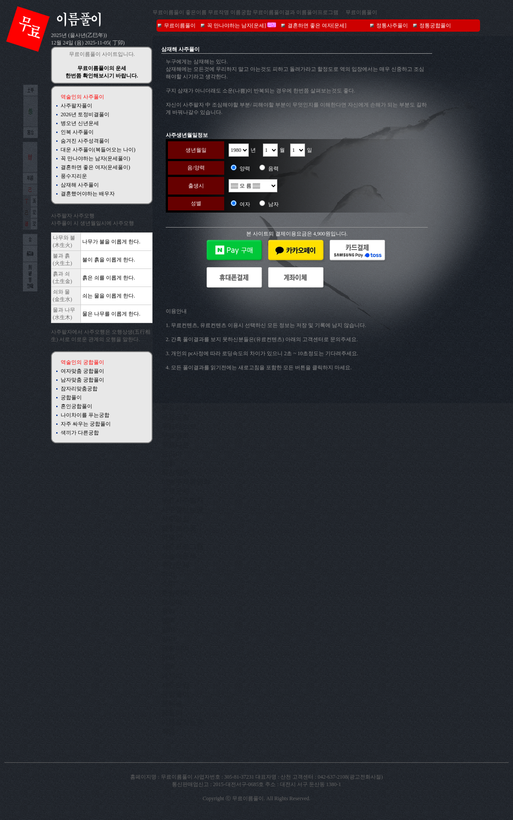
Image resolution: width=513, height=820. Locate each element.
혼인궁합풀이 (76, 406)
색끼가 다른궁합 (80, 433)
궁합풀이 (71, 397)
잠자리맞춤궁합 (79, 389)
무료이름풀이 (361, 12)
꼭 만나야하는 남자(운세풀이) (95, 158)
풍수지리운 (74, 176)
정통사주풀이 (392, 25)
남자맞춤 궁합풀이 (82, 380)
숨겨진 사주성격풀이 (85, 141)
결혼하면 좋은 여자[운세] (316, 25)
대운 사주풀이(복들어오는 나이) (98, 150)
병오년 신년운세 (80, 123)
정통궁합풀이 (435, 25)
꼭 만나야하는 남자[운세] (236, 25)
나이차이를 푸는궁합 (85, 415)
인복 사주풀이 (77, 132)
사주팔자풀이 (76, 106)
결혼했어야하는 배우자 (88, 194)
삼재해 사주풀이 (80, 185)
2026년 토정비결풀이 (85, 114)
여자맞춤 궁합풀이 (82, 371)
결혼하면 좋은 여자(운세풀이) (95, 167)
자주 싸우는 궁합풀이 (86, 424)
